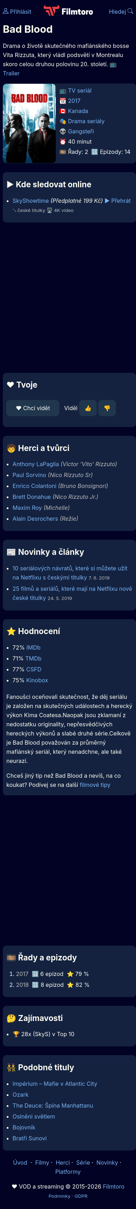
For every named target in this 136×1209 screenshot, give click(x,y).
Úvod (21, 1162)
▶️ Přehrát (118, 200)
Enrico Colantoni (35, 485)
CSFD (33, 669)
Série (83, 1162)
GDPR (81, 1196)
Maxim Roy (27, 507)
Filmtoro (113, 1186)
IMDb (33, 647)
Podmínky (59, 1196)
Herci (63, 1162)
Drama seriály (86, 121)
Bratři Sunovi (30, 1138)
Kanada (78, 110)
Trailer (11, 73)
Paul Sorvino (29, 474)
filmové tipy (95, 784)
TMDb (33, 658)
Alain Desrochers (35, 518)
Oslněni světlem (34, 1116)
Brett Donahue (32, 496)
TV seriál (80, 90)
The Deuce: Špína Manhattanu (53, 1105)
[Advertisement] (66, 298)
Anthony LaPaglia (36, 464)
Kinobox (37, 680)
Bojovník (24, 1127)
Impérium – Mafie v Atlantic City (55, 1083)
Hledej (121, 11)
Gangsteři (81, 131)
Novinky (107, 1162)
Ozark (21, 1094)
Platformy (68, 1171)
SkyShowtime (31, 200)
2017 (74, 100)
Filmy (42, 1162)
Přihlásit (17, 11)
